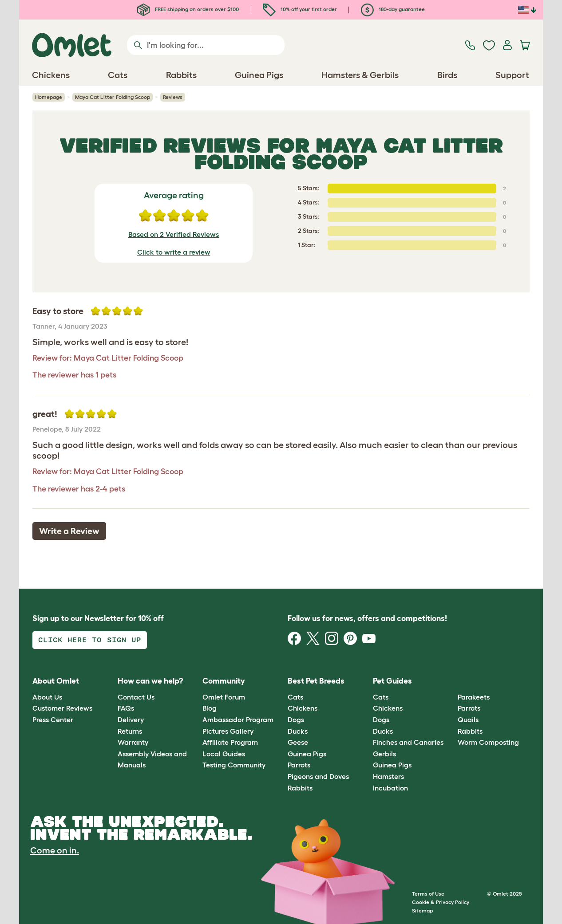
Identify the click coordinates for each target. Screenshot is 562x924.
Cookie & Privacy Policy (440, 902)
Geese (298, 742)
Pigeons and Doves (318, 776)
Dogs (296, 719)
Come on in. (54, 850)
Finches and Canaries (408, 742)
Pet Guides (392, 680)
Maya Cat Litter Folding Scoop (112, 97)
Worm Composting (488, 742)
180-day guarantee (393, 9)
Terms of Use (428, 893)
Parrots (299, 765)
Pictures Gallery (227, 731)
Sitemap (422, 910)
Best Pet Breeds (316, 680)
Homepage (48, 97)
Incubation (390, 788)
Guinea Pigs (307, 754)
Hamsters (388, 776)
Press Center (52, 719)
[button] (451, 682)
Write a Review (69, 531)
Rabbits (300, 788)
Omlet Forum (223, 697)
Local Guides (223, 754)
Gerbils (384, 754)
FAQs (126, 708)
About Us (47, 697)
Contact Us (136, 697)
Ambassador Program (237, 719)
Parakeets (474, 697)
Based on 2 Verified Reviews (173, 234)
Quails (468, 719)
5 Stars (307, 188)
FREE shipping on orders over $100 (188, 9)
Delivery (131, 719)
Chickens (302, 708)
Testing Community (233, 765)
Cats (295, 697)
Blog (209, 708)
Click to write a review (173, 252)
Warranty (133, 742)
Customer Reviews (62, 708)
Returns (130, 731)
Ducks (298, 731)
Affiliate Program (230, 742)
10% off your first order (300, 9)
